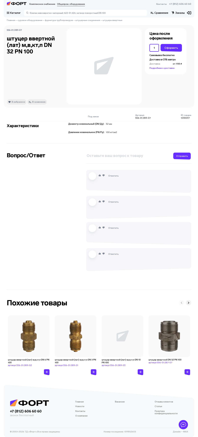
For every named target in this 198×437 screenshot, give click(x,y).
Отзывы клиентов (164, 402)
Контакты (161, 4)
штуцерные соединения (87, 20)
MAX (185, 431)
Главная (11, 20)
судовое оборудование (30, 20)
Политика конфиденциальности (166, 412)
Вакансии (120, 402)
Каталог (14, 12)
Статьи (158, 406)
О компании (81, 416)
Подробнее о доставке (161, 68)
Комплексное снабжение (42, 4)
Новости (79, 406)
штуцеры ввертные (112, 20)
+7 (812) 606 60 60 (180, 4)
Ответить (113, 176)
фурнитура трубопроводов (59, 20)
